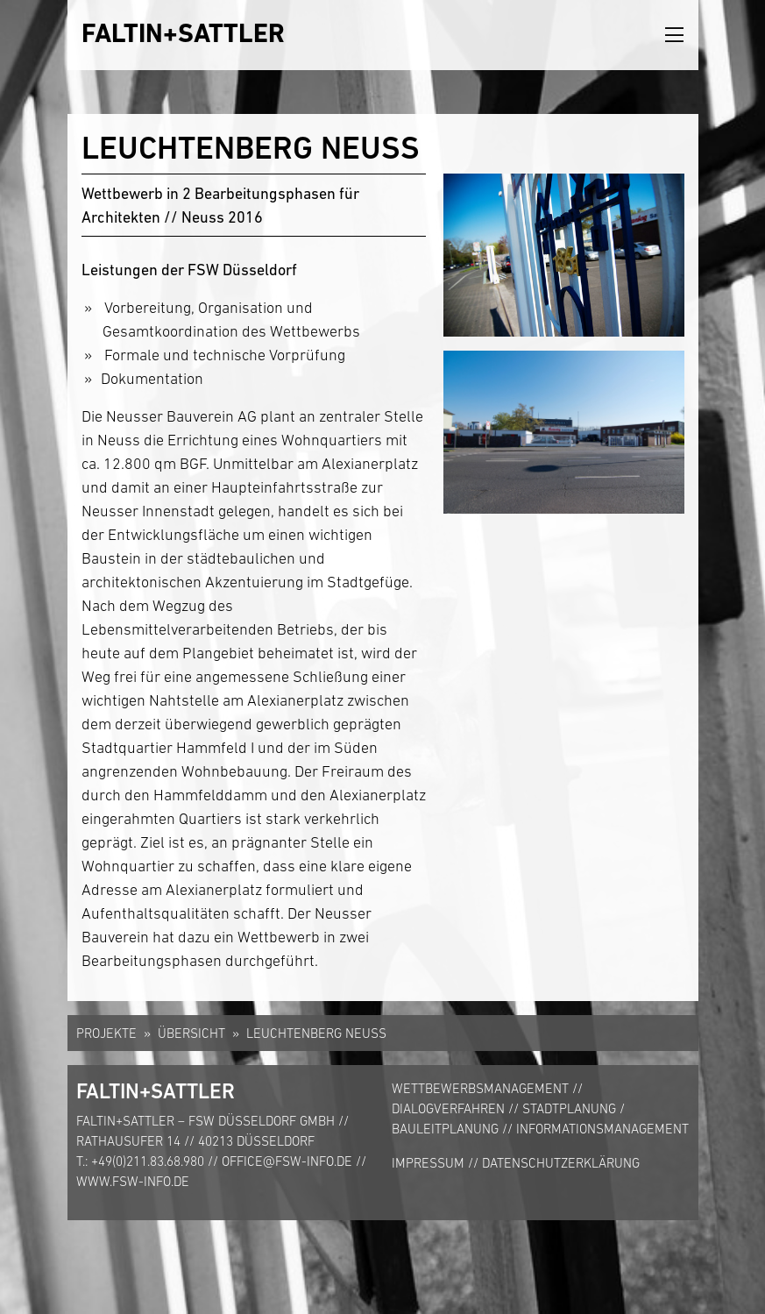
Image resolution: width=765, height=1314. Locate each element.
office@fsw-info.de (287, 1161)
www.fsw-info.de (132, 1181)
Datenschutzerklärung (561, 1162)
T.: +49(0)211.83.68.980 (140, 1161)
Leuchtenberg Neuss (316, 1033)
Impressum (428, 1162)
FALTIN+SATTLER (183, 33)
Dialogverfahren (448, 1108)
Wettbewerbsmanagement (480, 1088)
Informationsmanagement (602, 1128)
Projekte (106, 1033)
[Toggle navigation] (674, 35)
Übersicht (191, 1033)
